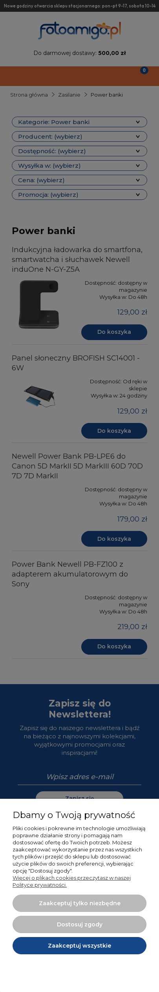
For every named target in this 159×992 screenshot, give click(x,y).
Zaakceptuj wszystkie (79, 945)
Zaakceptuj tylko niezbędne (80, 903)
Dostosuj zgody (79, 924)
